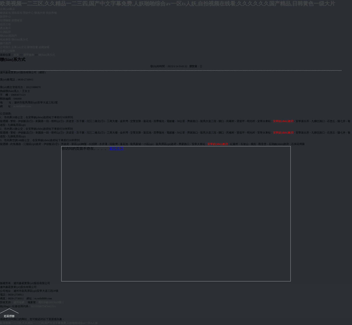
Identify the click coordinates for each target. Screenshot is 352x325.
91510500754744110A (43, 306)
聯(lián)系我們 (8, 35)
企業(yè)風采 (7, 9)
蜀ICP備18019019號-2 (51, 302)
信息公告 (5, 24)
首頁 (16, 54)
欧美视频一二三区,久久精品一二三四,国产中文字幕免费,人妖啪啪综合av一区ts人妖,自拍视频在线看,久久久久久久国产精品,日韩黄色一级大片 (167, 4)
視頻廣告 (5, 39)
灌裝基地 (16, 12)
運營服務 (28, 54)
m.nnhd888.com (22, 106)
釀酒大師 (39, 12)
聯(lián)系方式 (19, 39)
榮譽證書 (32, 47)
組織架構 (44, 47)
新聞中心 (5, 16)
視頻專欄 (51, 12)
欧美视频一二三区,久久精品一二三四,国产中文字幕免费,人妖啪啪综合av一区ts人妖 (49, 323)
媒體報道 (16, 20)
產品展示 (5, 28)
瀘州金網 (18, 302)
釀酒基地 (5, 12)
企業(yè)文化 (18, 47)
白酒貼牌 (5, 31)
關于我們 (5, 43)
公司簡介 (5, 47)
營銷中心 (28, 12)
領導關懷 (5, 20)
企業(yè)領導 (7, 51)
